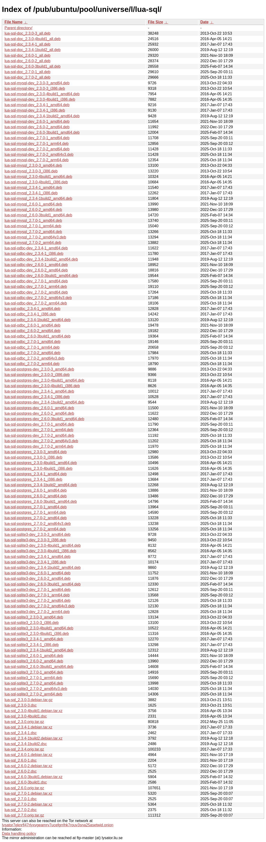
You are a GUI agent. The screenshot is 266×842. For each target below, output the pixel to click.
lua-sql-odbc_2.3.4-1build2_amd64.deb (38, 320)
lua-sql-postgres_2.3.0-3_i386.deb (33, 457)
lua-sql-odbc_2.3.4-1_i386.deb (30, 314)
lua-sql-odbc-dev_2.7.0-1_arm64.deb (36, 287)
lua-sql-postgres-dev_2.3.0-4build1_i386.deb (42, 386)
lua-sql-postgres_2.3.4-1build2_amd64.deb (41, 485)
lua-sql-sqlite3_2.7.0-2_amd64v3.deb (36, 689)
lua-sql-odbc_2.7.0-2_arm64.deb (32, 364)
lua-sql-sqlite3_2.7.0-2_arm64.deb (33, 694)
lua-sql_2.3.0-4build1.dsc (26, 716)
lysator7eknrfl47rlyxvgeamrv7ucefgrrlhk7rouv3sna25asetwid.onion (57, 825)
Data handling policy (19, 834)
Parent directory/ (18, 28)
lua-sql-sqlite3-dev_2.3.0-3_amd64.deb (38, 535)
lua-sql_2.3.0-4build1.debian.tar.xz (34, 711)
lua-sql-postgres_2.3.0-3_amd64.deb (36, 452)
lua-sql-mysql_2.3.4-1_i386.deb (31, 193)
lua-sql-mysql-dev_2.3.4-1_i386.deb (35, 110)
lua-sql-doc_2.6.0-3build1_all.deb (33, 66)
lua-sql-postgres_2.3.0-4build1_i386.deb (39, 468)
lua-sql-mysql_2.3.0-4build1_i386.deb (36, 182)
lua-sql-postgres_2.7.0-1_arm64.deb (35, 512)
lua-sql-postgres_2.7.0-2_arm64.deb (35, 529)
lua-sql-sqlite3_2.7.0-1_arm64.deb (33, 678)
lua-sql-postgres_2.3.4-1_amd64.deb (36, 474)
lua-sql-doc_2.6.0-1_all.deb (27, 55)
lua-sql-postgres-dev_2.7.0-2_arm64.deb (39, 446)
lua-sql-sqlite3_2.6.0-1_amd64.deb (34, 656)
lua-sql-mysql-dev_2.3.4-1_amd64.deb (37, 105)
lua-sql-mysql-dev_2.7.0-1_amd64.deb (37, 138)
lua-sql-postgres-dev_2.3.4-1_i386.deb (37, 397)
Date (204, 22)
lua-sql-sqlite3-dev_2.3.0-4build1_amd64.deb (43, 545)
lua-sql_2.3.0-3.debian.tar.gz (29, 700)
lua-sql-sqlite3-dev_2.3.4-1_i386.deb (35, 562)
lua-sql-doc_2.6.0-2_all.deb (27, 61)
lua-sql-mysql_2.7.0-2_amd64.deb (33, 232)
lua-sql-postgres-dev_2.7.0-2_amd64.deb (39, 435)
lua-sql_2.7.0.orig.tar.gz (24, 815)
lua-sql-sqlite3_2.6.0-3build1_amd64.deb (39, 667)
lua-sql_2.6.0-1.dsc (21, 760)
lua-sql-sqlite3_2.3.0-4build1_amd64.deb (39, 628)
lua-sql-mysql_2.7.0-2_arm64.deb (33, 243)
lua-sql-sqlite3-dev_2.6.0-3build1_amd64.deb (43, 584)
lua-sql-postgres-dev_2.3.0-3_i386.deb (37, 375)
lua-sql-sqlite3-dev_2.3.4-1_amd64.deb (38, 557)
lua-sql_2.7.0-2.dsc (21, 810)
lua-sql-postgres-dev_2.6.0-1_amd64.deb (39, 408)
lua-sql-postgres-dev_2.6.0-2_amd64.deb (39, 413)
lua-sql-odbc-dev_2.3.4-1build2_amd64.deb (41, 259)
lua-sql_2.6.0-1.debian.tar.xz (28, 755)
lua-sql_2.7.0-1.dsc (21, 799)
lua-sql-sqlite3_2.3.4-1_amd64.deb (34, 639)
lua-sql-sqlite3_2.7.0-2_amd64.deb (34, 683)
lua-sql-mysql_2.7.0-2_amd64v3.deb (35, 237)
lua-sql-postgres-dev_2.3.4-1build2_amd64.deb (44, 402)
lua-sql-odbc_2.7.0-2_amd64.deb (32, 353)
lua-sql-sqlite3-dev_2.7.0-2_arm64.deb (37, 612)
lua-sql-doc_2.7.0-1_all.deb (27, 72)
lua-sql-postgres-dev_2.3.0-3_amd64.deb (39, 369)
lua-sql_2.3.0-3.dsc (21, 705)
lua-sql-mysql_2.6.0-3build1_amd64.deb (38, 215)
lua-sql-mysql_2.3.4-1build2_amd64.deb (38, 198)
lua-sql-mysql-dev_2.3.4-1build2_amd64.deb (42, 116)
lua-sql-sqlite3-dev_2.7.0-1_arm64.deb (37, 595)
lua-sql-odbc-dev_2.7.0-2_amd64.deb (36, 292)
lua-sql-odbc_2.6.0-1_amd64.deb (32, 325)
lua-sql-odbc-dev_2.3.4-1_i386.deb (34, 254)
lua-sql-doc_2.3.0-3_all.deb (27, 33)
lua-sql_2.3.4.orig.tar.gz (24, 749)
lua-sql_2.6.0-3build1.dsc (26, 782)
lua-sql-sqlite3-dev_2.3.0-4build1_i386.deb (40, 551)
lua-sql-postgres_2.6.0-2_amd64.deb (36, 496)
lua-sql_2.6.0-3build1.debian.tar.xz (34, 777)
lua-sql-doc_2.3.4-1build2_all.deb (33, 50)
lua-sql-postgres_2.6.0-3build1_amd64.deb (41, 501)
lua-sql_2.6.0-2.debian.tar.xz (28, 766)
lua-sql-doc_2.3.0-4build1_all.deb (33, 39)
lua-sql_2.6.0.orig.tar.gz (24, 788)
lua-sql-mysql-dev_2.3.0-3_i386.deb (35, 88)
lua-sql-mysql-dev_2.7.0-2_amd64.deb (37, 149)
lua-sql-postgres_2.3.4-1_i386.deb (33, 479)
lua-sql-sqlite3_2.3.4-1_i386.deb (32, 645)
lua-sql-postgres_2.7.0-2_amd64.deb (36, 518)
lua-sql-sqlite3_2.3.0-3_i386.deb (32, 623)
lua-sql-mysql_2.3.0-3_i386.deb (31, 171)
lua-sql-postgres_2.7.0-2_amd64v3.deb (38, 524)
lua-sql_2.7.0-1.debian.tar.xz (28, 793)
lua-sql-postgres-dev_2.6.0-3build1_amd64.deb (44, 419)
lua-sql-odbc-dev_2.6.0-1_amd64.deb (36, 265)
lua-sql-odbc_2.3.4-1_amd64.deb (32, 309)
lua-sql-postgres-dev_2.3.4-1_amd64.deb (39, 391)
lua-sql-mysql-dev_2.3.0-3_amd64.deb (37, 83)
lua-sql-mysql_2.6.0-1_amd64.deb (33, 204)
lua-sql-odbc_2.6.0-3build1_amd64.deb (38, 336)
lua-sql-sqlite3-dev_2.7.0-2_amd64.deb (38, 601)
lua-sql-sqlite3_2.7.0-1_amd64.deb (34, 672)
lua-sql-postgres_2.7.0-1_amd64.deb (36, 507)
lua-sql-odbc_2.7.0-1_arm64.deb (32, 347)
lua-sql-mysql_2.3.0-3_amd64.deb (33, 165)
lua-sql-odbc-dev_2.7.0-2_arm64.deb (36, 303)
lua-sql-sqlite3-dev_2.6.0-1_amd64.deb (38, 573)
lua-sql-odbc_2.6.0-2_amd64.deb (32, 331)
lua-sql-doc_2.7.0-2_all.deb (27, 77)
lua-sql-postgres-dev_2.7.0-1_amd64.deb (39, 424)
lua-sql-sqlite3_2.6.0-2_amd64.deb (34, 661)
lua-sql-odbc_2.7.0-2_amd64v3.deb (34, 358)
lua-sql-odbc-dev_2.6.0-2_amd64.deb (36, 270)
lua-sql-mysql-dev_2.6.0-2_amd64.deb (37, 127)
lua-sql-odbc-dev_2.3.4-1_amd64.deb (36, 248)
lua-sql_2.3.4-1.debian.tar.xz (28, 727)
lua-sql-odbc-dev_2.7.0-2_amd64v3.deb (38, 298)
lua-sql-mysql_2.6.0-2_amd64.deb (33, 210)
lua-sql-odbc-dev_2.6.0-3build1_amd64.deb (41, 276)
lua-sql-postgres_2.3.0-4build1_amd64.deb (41, 463)
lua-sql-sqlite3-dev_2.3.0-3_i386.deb (35, 540)
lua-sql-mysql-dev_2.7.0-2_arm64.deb (36, 160)
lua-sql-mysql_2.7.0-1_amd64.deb (33, 221)
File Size (155, 22)
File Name (14, 22)
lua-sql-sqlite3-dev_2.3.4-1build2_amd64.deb (43, 568)
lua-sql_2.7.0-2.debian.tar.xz (28, 804)
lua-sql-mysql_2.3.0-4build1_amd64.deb (38, 177)
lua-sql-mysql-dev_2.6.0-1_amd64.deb (37, 121)
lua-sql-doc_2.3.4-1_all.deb (27, 44)
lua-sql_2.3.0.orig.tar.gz (24, 722)
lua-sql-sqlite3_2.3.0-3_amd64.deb (34, 617)
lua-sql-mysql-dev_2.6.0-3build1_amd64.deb (42, 132)
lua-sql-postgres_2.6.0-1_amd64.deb (36, 490)
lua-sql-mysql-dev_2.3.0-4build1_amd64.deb (42, 94)
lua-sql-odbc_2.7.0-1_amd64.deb (32, 342)
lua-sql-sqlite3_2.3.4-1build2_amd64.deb (39, 650)
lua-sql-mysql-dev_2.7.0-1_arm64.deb (36, 144)
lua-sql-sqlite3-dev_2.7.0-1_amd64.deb (38, 590)
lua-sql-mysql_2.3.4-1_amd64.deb (33, 188)
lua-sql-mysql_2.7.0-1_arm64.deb (33, 226)
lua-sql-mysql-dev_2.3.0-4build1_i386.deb (40, 99)
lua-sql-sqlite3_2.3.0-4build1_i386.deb (37, 634)
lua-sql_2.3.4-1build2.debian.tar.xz (34, 738)
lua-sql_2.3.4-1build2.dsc (26, 744)
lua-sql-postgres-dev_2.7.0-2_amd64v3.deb (41, 441)
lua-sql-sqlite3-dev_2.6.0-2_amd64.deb (38, 578)
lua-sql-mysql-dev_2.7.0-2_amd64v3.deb (39, 154)
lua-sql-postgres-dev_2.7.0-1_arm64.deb (39, 430)
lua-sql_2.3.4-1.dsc (21, 733)
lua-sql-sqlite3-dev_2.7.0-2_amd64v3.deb (39, 606)
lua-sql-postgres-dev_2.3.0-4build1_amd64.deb (44, 380)
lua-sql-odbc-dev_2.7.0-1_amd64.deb (36, 281)
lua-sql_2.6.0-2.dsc (21, 771)
